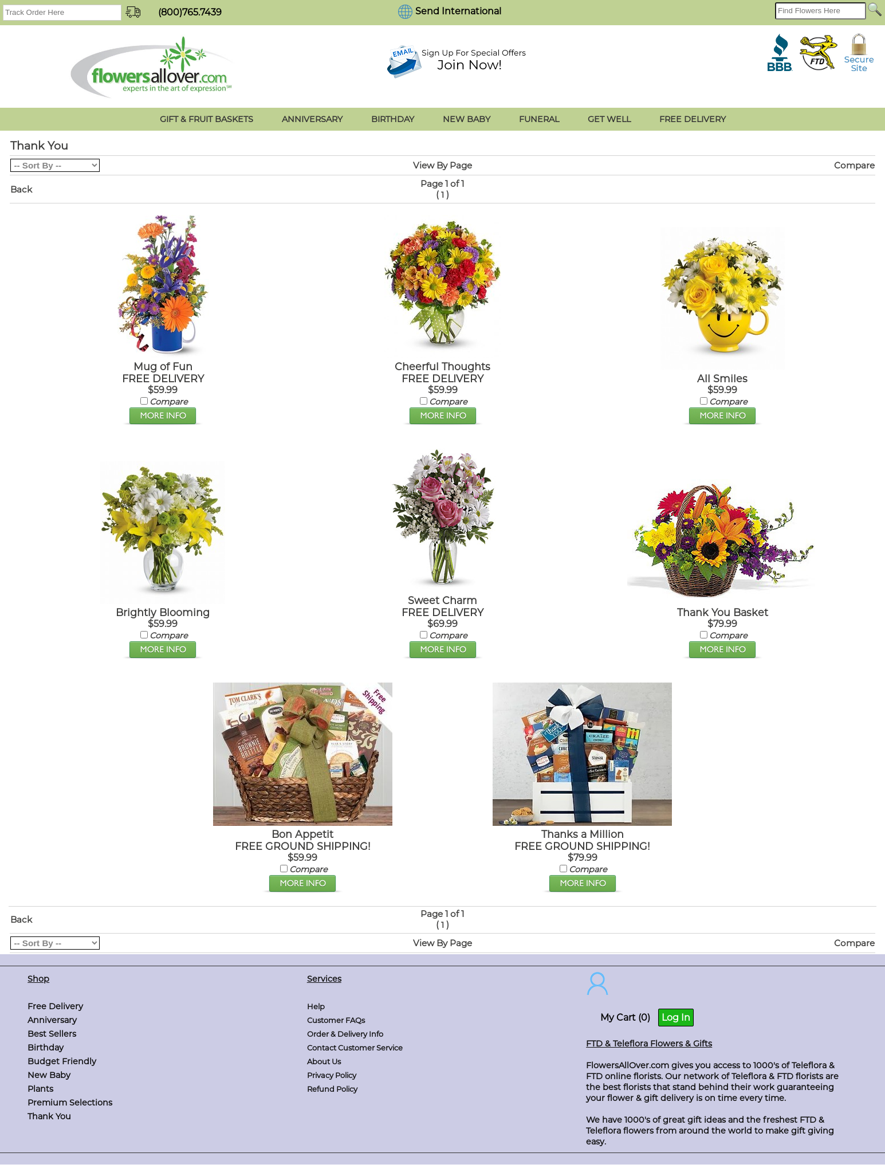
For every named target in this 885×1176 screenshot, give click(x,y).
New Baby (48, 1075)
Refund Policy (332, 1088)
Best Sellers (51, 1034)
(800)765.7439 (190, 12)
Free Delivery (55, 1006)
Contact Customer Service (355, 1047)
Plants (40, 1089)
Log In (676, 1017)
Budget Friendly (61, 1061)
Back (21, 189)
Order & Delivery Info (345, 1033)
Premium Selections (69, 1102)
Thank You (49, 1116)
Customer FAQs (336, 1020)
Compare (854, 165)
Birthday (45, 1047)
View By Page (442, 165)
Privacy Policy (331, 1075)
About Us (324, 1061)
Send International (458, 11)
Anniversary (52, 1020)
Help (316, 1006)
